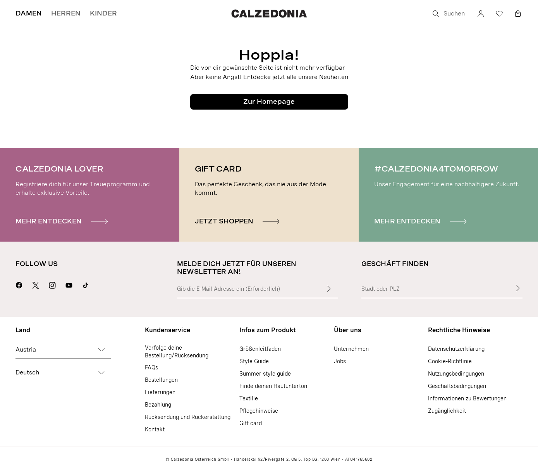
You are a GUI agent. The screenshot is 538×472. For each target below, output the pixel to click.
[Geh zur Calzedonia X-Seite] (35, 284)
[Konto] (480, 13)
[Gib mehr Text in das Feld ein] (328, 288)
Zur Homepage (269, 101)
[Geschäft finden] (518, 288)
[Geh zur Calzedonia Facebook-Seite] (18, 284)
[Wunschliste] (499, 13)
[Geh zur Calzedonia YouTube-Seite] (68, 284)
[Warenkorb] (518, 13)
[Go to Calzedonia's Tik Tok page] (85, 284)
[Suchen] (449, 13)
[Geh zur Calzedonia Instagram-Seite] (52, 284)
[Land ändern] (101, 349)
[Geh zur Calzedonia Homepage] (268, 13)
